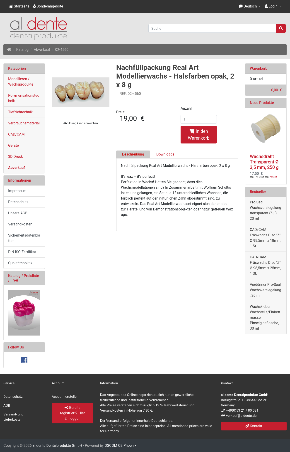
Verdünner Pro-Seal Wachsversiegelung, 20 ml (265, 290)
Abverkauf (42, 49)
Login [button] (271, 6)
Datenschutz (18, 202)
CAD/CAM (16, 134)
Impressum (17, 191)
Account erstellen (65, 397)
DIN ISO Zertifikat (22, 252)
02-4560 (61, 49)
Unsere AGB (17, 213)
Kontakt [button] (253, 426)
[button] (249, 6)
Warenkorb (259, 68)
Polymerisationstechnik (23, 98)
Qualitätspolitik (20, 263)
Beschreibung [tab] (133, 154)
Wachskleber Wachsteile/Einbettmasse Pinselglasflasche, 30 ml (265, 317)
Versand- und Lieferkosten (13, 417)
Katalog (22, 49)
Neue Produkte (262, 103)
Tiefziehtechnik (20, 112)
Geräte (13, 145)
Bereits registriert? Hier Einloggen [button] (72, 413)
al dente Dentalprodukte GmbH (57, 445)
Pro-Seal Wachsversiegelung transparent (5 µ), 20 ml (265, 210)
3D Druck (15, 156)
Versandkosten (20, 224)
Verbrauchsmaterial (24, 123)
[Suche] (212, 28)
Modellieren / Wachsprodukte (20, 81)
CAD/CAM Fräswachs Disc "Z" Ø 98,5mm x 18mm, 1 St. (265, 237)
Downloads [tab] (165, 154)
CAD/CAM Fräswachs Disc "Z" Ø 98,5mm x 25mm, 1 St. (265, 265)
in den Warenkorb (199, 134)
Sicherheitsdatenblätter (24, 238)
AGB (6, 405)
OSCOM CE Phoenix (120, 445)
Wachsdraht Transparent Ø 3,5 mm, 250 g (264, 162)
